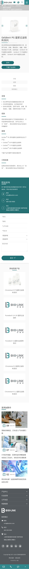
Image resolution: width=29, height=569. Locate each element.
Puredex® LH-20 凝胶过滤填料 (14, 317)
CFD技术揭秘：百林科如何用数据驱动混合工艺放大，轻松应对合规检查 (14, 456)
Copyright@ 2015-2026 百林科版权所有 (14, 554)
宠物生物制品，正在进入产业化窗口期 (14, 431)
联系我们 (14, 90)
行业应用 (5, 496)
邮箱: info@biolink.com (8, 522)
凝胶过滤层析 (7, 8)
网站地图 (11, 558)
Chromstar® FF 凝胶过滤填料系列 (14, 291)
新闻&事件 (6, 407)
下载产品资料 (10, 67)
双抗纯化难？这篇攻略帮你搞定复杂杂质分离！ (14, 480)
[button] (2, 26)
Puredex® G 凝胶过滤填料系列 (14, 342)
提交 (13, 257)
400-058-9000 (10, 202)
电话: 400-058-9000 (7, 529)
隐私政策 (17, 558)
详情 (14, 79)
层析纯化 (18, 6)
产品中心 (11, 6)
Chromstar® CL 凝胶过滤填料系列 (14, 393)
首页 (4, 6)
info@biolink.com (12, 195)
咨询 (7, 63)
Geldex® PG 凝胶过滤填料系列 (12, 9)
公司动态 (5, 500)
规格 (14, 86)
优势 (14, 83)
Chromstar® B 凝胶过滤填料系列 (14, 368)
